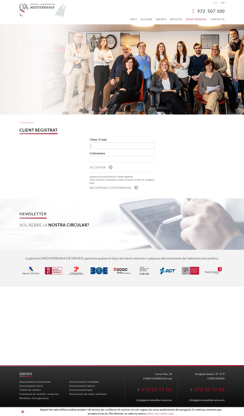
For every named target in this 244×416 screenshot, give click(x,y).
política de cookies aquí (159, 413)
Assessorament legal (81, 389)
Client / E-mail (98, 138)
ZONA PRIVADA (26, 122)
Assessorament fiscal (31, 385)
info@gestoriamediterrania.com (154, 399)
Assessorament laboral (82, 385)
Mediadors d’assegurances (34, 398)
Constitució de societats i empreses (39, 393)
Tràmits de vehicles (30, 389)
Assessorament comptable (84, 381)
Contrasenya (97, 152)
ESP (215, 2)
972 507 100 (211, 11)
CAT (223, 2)
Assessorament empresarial (35, 381)
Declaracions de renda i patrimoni (88, 393)
